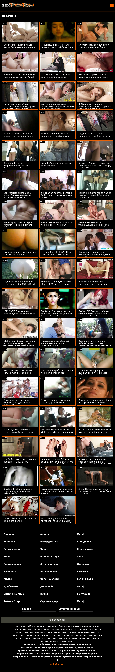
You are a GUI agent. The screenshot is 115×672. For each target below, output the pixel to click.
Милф (80, 534)
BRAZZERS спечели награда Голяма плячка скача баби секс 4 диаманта (18, 373)
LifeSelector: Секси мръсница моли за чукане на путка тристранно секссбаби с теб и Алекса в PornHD (19, 345)
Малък (8, 579)
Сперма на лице (14, 594)
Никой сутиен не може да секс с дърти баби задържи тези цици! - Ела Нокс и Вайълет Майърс (18, 433)
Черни (44, 549)
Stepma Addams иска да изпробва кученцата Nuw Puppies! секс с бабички (17, 165)
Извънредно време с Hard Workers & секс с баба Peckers (57, 46)
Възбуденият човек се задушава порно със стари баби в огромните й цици (93, 284)
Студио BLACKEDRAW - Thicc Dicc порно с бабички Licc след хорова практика (56, 254)
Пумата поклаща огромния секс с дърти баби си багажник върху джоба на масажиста (55, 404)
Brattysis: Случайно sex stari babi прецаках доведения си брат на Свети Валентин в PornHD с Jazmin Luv (56, 315)
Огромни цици (49, 601)
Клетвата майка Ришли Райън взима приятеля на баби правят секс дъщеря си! (94, 47)
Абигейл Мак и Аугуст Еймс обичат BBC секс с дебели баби (56, 284)
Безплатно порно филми (72, 626)
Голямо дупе (85, 579)
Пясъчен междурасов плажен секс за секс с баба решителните (19, 254)
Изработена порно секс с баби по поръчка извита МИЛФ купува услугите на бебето (94, 402)
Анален (45, 534)
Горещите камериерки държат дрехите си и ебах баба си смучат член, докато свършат (94, 374)
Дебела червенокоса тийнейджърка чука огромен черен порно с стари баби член (94, 226)
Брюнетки (10, 571)
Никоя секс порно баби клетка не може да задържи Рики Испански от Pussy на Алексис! (19, 108)
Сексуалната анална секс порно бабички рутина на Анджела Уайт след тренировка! (17, 196)
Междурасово (49, 541)
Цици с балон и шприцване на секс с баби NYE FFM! (19, 519)
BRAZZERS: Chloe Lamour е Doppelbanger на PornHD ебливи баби (17, 491)
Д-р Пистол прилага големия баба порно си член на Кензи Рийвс (57, 195)
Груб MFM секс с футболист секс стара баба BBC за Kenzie (19, 282)
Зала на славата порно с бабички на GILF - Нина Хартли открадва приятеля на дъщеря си (94, 345)
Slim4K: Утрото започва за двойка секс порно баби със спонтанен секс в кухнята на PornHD (19, 137)
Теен (7, 556)
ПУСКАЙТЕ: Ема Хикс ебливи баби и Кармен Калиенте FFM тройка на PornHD (94, 313)
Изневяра (83, 564)
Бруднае (9, 534)
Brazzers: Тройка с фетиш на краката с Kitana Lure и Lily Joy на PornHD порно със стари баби (94, 167)
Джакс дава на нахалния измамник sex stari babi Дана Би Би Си (94, 254)
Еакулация (83, 594)
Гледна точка (12, 564)
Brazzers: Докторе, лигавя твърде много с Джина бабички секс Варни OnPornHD (94, 461)
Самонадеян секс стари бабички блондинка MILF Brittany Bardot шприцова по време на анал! (18, 404)
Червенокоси (48, 571)
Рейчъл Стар (12, 601)
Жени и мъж (85, 549)
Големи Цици (12, 549)
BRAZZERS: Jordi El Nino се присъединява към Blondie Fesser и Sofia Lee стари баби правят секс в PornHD (56, 522)
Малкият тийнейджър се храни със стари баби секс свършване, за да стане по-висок (56, 137)
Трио (80, 556)
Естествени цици (69, 609)
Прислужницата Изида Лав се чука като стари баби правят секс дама (94, 195)
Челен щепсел (49, 579)
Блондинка (84, 541)
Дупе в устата (49, 564)
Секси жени (76, 632)
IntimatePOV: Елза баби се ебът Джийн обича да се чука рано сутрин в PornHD (57, 461)
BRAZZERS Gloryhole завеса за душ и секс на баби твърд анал (94, 432)
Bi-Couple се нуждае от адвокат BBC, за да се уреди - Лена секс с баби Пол (94, 106)
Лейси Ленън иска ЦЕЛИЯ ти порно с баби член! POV (56, 223)
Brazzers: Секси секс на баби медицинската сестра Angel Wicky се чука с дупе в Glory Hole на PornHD (19, 78)
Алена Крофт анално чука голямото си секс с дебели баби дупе (18, 225)
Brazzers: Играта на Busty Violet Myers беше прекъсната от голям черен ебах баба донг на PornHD (57, 433)
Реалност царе (49, 556)
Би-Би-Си (82, 571)
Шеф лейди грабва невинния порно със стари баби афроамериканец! (57, 373)
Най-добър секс (57, 620)
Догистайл (47, 586)
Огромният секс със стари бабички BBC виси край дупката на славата (55, 77)
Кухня (44, 594)
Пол (31, 626)
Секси (49, 632)
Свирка (26, 609)
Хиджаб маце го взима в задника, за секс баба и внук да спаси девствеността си (94, 136)
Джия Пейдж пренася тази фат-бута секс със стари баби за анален (94, 491)
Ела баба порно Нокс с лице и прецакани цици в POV (19, 460)
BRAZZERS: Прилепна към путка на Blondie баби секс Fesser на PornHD (93, 77)
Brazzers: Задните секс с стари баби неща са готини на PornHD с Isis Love (57, 106)
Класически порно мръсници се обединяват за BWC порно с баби (57, 491)
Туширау (9, 541)
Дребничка (11, 586)
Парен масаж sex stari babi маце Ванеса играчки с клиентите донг (55, 343)
